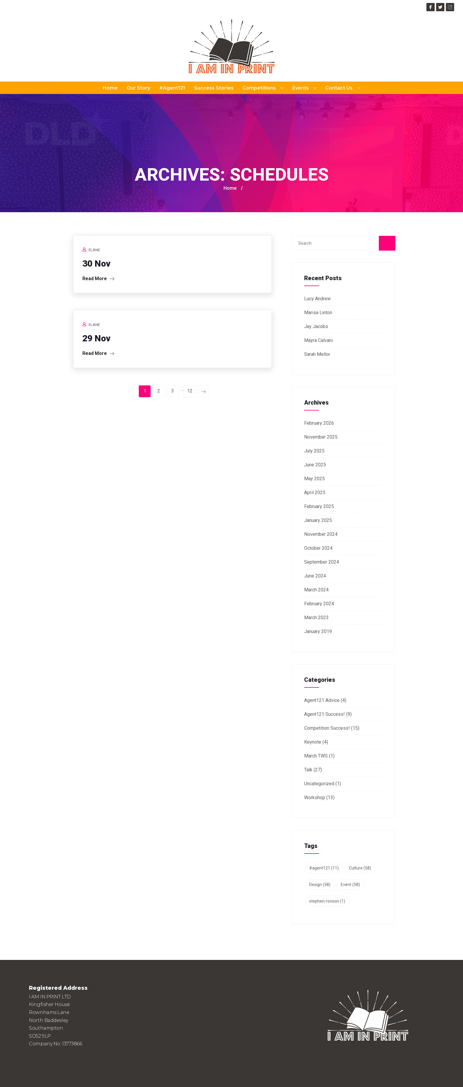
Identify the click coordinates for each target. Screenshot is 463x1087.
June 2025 (315, 465)
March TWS (316, 756)
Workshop (314, 797)
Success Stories (214, 88)
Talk (308, 770)
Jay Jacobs (316, 326)
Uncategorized (319, 783)
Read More (98, 278)
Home (110, 88)
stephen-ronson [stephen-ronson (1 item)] (327, 901)
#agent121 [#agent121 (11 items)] (324, 868)
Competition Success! (327, 728)
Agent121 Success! (324, 714)
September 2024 (321, 562)
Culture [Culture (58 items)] (360, 868)
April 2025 (314, 492)
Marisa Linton (318, 312)
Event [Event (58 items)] (350, 884)
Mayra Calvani (318, 340)
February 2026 (319, 423)
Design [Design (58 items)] (319, 884)
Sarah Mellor (317, 354)
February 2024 (319, 603)
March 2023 (316, 617)
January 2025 (318, 520)
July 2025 (314, 451)
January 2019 (318, 631)
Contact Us (342, 88)
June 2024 (315, 576)
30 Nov (96, 263)
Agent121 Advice (322, 700)
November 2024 (321, 534)
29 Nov (96, 338)
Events (304, 88)
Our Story (138, 88)
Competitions (262, 88)
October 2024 (318, 548)
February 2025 (319, 506)
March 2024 (316, 590)
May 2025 (314, 478)
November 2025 (321, 437)
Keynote (312, 742)
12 (190, 391)
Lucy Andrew (317, 298)
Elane (94, 250)
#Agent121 (172, 88)
